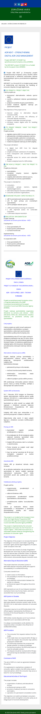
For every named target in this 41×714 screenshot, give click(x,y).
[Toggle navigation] (20, 16)
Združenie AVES (20, 9)
